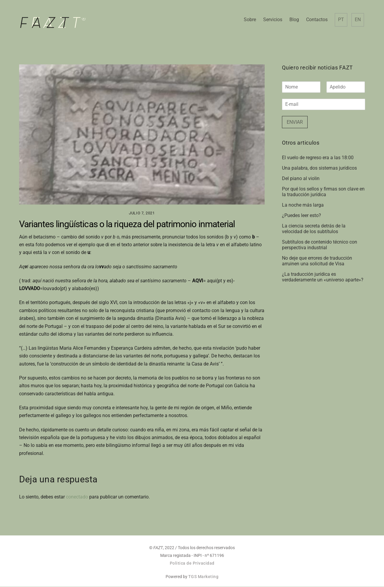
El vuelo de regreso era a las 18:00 (318, 158)
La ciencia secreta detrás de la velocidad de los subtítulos (314, 229)
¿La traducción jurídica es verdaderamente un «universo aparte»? (322, 277)
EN (357, 20)
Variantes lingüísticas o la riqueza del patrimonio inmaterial (127, 224)
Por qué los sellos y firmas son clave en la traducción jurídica (323, 192)
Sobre (249, 20)
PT (341, 20)
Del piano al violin (301, 179)
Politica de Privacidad (192, 563)
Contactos (316, 20)
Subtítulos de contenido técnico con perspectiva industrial (319, 245)
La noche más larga (303, 205)
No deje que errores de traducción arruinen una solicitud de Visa (317, 261)
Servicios (272, 20)
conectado (77, 497)
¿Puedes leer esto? (301, 216)
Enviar (295, 122)
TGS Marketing (203, 576)
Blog (294, 20)
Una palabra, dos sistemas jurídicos (319, 168)
